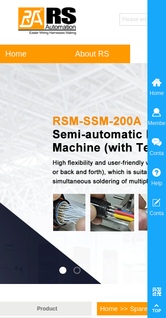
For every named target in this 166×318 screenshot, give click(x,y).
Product (47, 309)
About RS (92, 53)
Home (109, 308)
